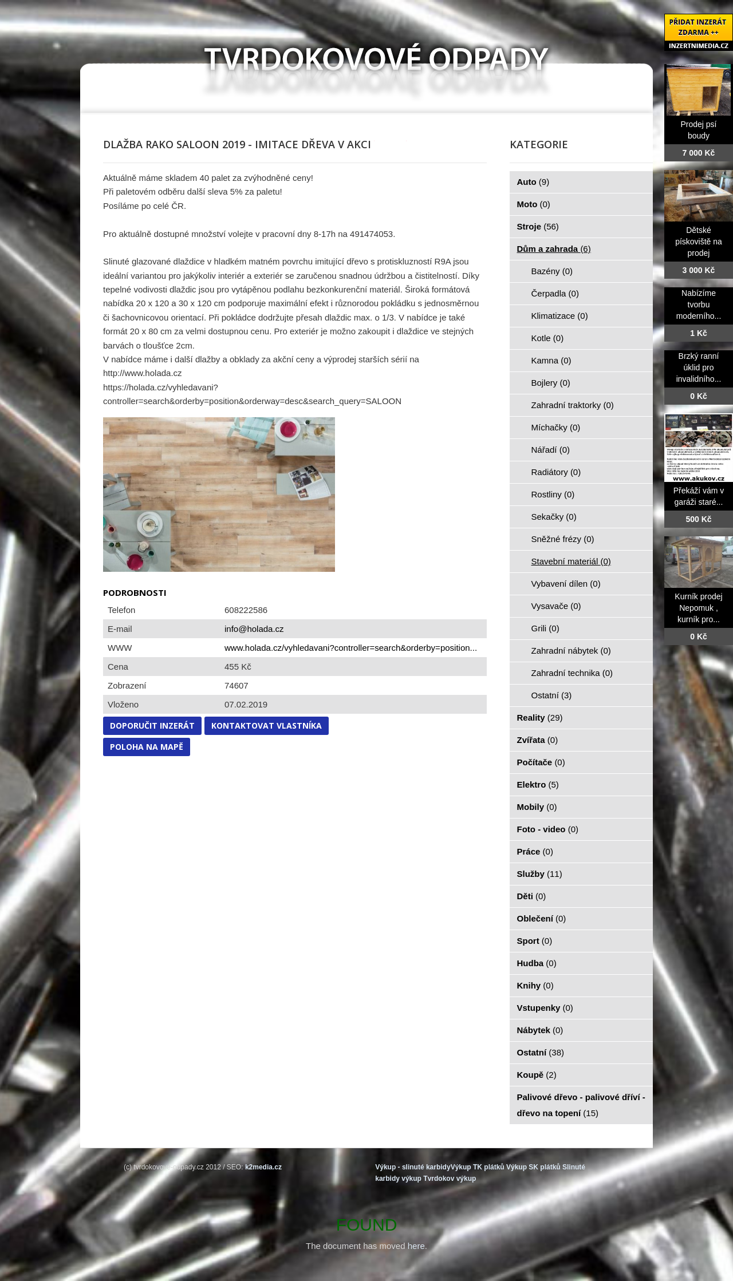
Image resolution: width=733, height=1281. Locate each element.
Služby (539, 874)
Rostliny (553, 494)
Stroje (538, 226)
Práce (535, 851)
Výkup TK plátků (478, 1167)
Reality (540, 717)
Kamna (551, 360)
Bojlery (550, 383)
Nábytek (540, 1030)
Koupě (537, 1075)
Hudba (537, 963)
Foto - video (548, 829)
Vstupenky (545, 1008)
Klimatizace (559, 316)
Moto (533, 204)
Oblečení (541, 918)
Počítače (541, 762)
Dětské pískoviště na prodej (698, 242)
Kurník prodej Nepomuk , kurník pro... (698, 608)
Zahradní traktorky (572, 405)
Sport (535, 941)
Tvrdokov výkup (449, 1179)
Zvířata (537, 740)
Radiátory (556, 472)
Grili (545, 628)
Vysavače (556, 606)
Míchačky (556, 427)
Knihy (535, 985)
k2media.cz (263, 1167)
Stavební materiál (571, 561)
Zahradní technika (572, 673)
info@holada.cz (254, 629)
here (416, 1246)
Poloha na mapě (146, 746)
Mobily (537, 807)
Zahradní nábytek (571, 650)
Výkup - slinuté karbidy (412, 1167)
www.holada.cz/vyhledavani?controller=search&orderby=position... (350, 648)
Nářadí (550, 449)
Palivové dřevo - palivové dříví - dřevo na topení (581, 1105)
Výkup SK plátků (533, 1167)
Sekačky (554, 516)
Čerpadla (555, 293)
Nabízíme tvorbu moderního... (699, 304)
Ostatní (551, 695)
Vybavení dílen (566, 583)
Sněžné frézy (562, 539)
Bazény (552, 271)
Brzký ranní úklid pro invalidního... (699, 367)
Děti (531, 896)
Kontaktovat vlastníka (266, 725)
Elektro (538, 784)
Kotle (547, 338)
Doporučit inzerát (152, 725)
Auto (533, 182)
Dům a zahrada (554, 249)
